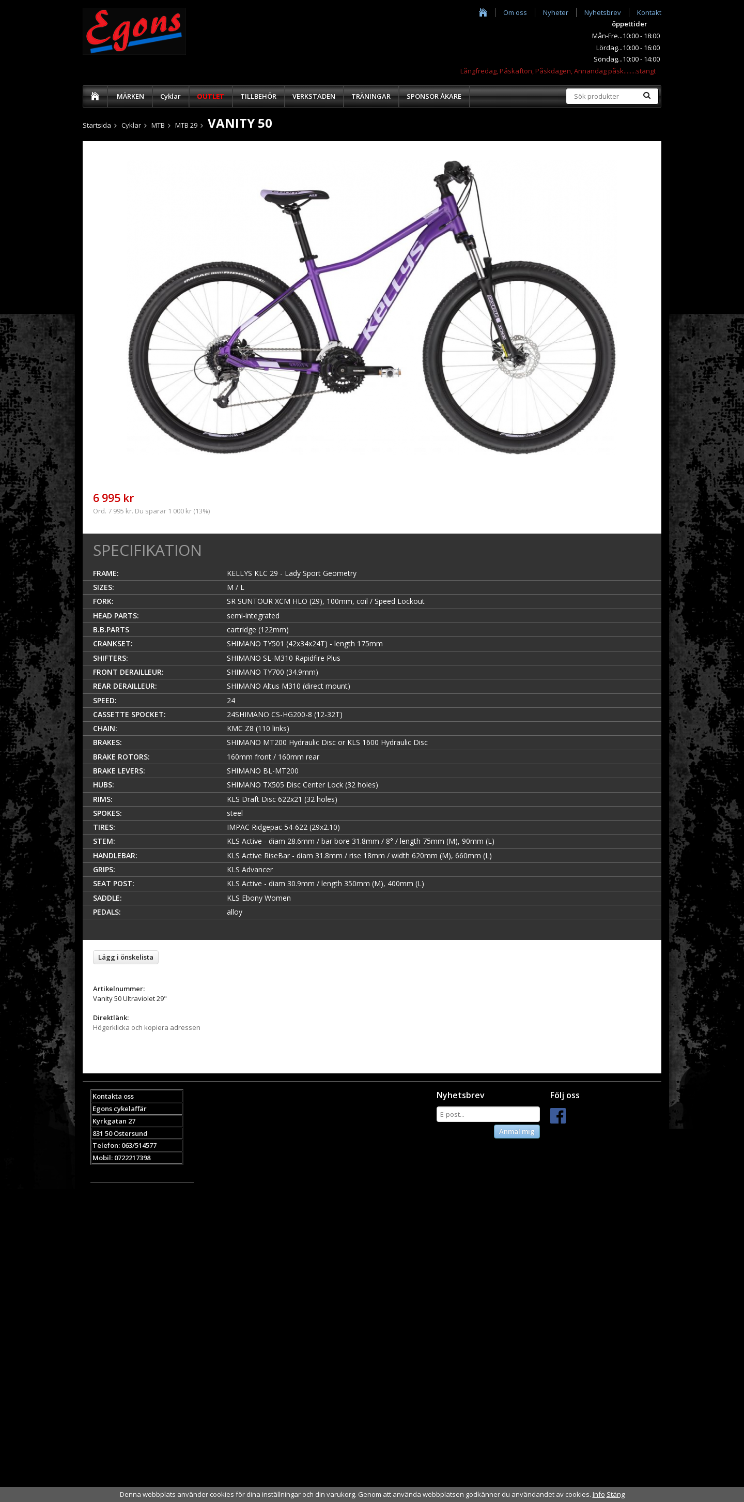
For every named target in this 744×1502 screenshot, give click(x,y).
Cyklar (170, 96)
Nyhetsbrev (602, 12)
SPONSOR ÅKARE (434, 96)
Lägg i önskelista (125, 957)
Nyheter (555, 12)
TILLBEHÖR (258, 96)
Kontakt (649, 12)
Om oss (515, 12)
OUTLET (210, 96)
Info (599, 1494)
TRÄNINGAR (371, 96)
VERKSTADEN (313, 96)
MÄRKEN (130, 96)
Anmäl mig (517, 1131)
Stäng (616, 1494)
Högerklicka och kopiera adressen (146, 1027)
